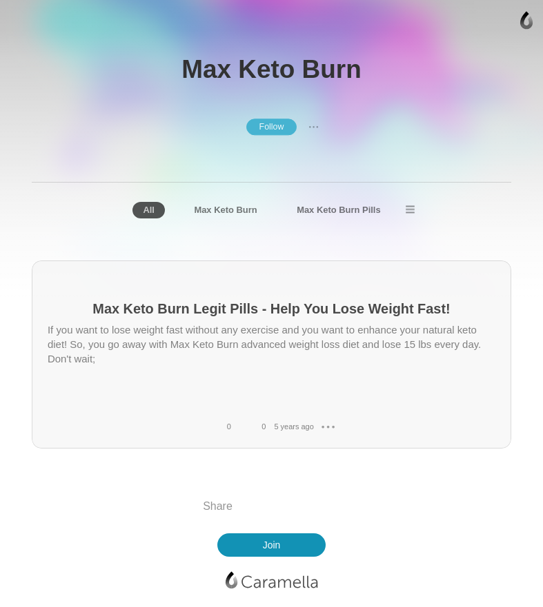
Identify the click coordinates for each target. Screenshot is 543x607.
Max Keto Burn (225, 210)
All (149, 210)
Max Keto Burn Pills (339, 210)
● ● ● (314, 127)
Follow (271, 127)
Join (272, 545)
